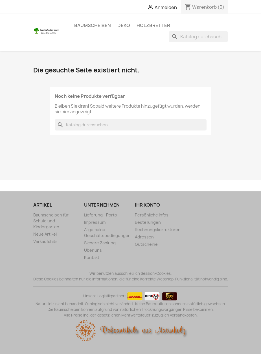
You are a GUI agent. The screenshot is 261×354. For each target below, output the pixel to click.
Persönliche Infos (151, 215)
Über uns (93, 250)
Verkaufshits (45, 241)
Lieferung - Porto (100, 215)
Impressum (95, 222)
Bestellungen (148, 222)
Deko (123, 25)
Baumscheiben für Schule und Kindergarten (51, 220)
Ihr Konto (147, 205)
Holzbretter (153, 25)
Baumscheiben (92, 25)
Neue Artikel (45, 234)
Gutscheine (146, 244)
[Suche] (198, 36)
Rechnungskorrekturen (158, 229)
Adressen (144, 237)
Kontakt (91, 257)
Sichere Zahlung (100, 242)
